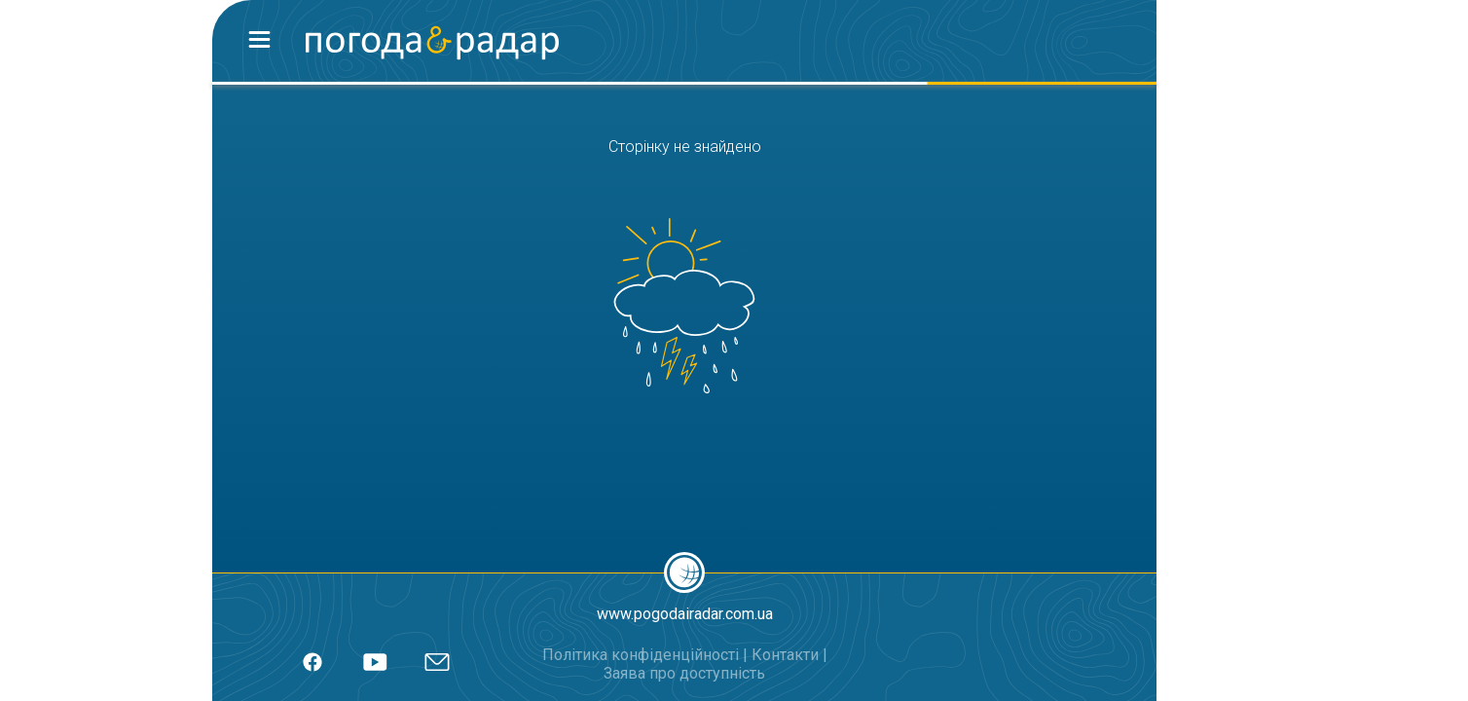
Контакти (785, 655)
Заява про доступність (684, 673)
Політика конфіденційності (640, 655)
